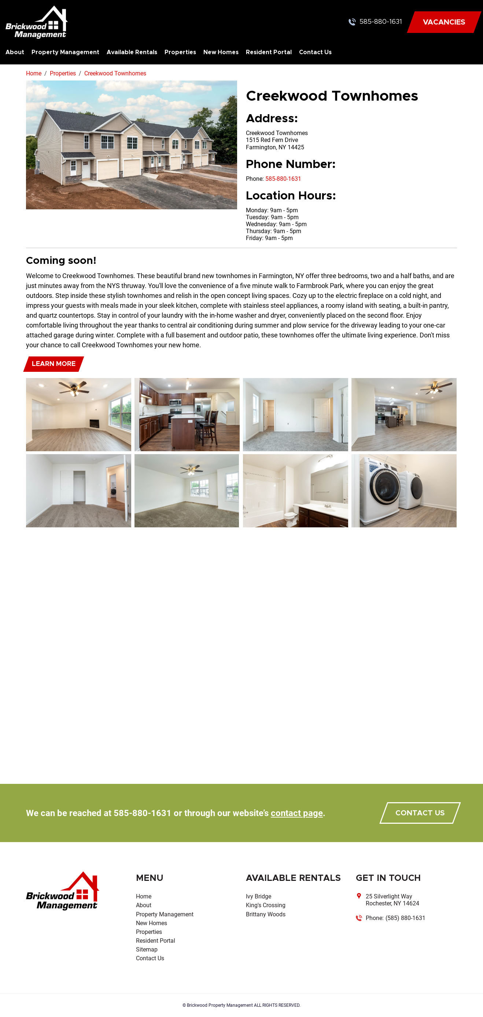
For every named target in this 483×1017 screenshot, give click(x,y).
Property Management (65, 52)
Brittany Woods (265, 914)
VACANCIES (444, 22)
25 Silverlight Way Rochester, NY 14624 (392, 900)
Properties (180, 52)
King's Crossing (265, 905)
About (14, 52)
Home (143, 896)
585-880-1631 (381, 22)
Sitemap (147, 949)
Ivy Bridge (258, 896)
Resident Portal (269, 52)
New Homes (221, 52)
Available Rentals (132, 52)
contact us (420, 813)
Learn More (53, 364)
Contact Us (315, 52)
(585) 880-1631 (405, 918)
